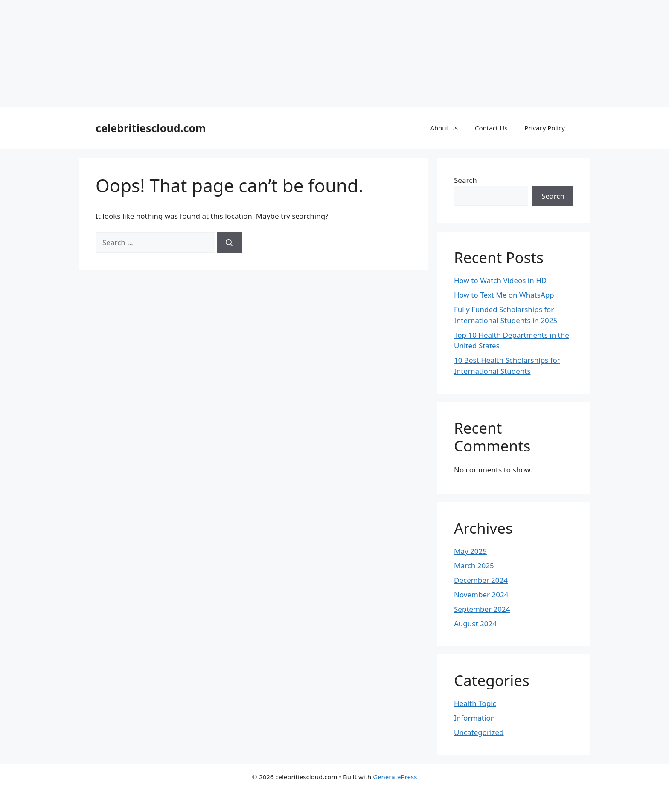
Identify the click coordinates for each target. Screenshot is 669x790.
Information (474, 718)
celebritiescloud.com (151, 128)
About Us (444, 128)
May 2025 (470, 551)
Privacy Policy (544, 128)
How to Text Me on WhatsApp (504, 295)
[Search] (229, 242)
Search (465, 180)
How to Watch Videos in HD (500, 280)
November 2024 (481, 594)
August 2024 (475, 623)
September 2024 (482, 609)
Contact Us (491, 128)
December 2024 (481, 580)
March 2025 (474, 565)
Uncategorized (479, 732)
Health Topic (475, 703)
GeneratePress (395, 777)
